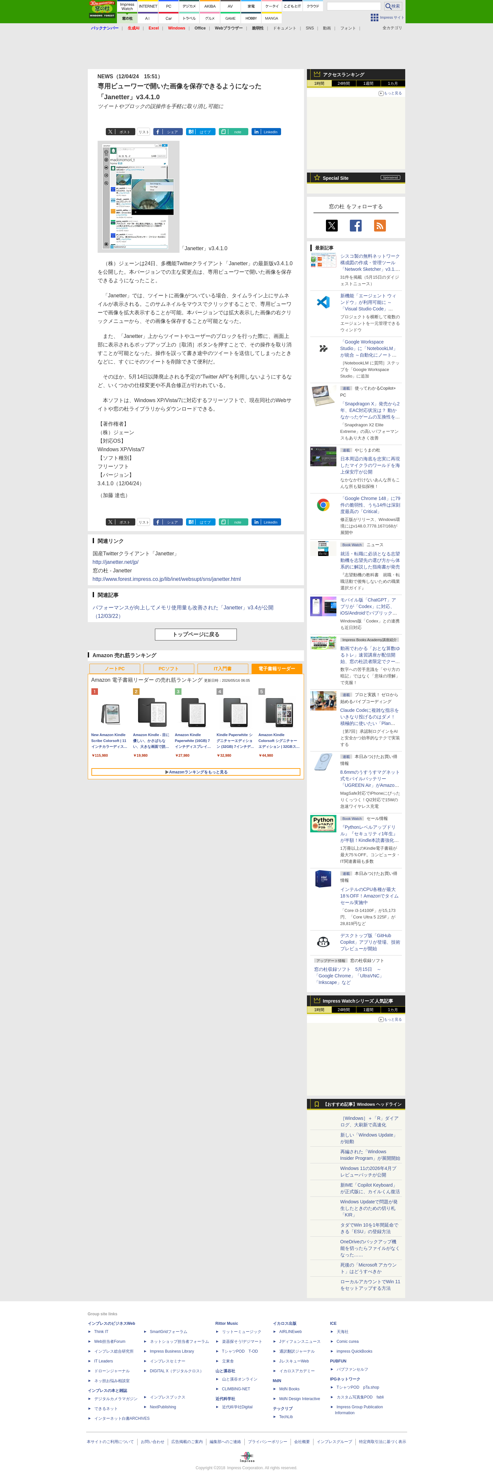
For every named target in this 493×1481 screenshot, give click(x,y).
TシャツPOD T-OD (240, 1351)
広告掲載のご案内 (187, 1441)
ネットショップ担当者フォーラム (179, 1341)
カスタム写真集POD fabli (360, 1397)
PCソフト (169, 668)
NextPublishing (163, 1407)
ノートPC (114, 668)
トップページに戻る (195, 634)
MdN (277, 1381)
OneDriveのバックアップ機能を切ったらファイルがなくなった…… (370, 1248)
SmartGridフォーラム (169, 1331)
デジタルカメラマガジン (116, 1399)
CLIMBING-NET (236, 1389)
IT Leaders (103, 1361)
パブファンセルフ (352, 1369)
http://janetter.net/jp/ (116, 562)
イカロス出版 (284, 1323)
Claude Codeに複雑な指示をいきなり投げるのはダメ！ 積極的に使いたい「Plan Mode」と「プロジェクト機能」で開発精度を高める (369, 723)
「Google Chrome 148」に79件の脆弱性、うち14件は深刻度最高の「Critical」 (370, 505)
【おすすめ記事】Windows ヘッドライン (362, 1104)
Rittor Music (227, 1323)
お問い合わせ (152, 1441)
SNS (310, 28)
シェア (172, 132)
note (237, 132)
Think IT (101, 1331)
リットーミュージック (241, 1331)
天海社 (343, 1331)
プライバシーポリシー (267, 1441)
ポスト (125, 132)
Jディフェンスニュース (300, 1341)
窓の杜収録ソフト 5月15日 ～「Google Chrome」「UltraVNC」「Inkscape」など (349, 976)
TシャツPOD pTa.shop (358, 1387)
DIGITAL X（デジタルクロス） (177, 1371)
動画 (327, 28)
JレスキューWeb (294, 1361)
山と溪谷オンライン (239, 1379)
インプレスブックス (167, 1397)
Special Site (336, 178)
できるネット (106, 1408)
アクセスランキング (343, 74)
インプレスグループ (334, 1441)
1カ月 (393, 83)
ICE (333, 1323)
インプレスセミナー (167, 1361)
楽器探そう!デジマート (242, 1341)
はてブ (205, 132)
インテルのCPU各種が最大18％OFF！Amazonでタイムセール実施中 (369, 896)
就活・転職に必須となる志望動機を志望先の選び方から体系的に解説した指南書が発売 (370, 560)
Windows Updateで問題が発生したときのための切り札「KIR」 (369, 1208)
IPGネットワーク (345, 1379)
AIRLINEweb (290, 1331)
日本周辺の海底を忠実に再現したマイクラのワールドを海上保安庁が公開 (370, 465)
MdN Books (289, 1389)
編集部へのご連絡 (225, 1441)
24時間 (344, 83)
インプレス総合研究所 (114, 1351)
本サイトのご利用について (110, 1441)
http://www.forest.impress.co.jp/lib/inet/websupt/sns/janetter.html (167, 579)
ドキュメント (284, 28)
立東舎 (228, 1361)
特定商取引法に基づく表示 (382, 1441)
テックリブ (283, 1408)
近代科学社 (225, 1399)
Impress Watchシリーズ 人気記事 (358, 1001)
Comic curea (348, 1341)
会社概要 (302, 1441)
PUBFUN (338, 1361)
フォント (348, 28)
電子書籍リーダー (276, 668)
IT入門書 (223, 668)
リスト (144, 132)
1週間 (368, 83)
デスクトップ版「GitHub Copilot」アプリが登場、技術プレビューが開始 (370, 942)
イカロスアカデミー (297, 1371)
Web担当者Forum (109, 1341)
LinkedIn (270, 132)
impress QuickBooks (354, 1351)
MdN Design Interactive (299, 1399)
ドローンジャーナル (112, 1371)
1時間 (319, 83)
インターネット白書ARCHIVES (122, 1418)
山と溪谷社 (225, 1371)
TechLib (286, 1417)
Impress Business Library (172, 1351)
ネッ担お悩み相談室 (112, 1381)
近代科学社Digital (237, 1407)
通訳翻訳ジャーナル (297, 1351)
